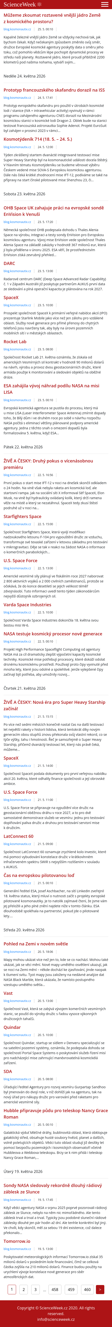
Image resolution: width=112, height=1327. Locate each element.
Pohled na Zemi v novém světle (36, 944)
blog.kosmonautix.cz (17, 29)
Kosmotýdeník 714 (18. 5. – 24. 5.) (38, 139)
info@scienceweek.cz (56, 1319)
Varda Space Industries (27, 604)
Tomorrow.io (17, 1241)
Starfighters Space (22, 516)
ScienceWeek (22, 4)
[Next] (100, 1289)
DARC (9, 263)
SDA (8, 1071)
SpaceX (11, 297)
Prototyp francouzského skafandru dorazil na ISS (54, 90)
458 (55, 1289)
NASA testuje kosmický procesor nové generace (53, 634)
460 (87, 1289)
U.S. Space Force (20, 560)
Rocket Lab (15, 341)
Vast (8, 993)
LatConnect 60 (18, 836)
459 (71, 1289)
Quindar (12, 1027)
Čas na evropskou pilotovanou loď (39, 875)
